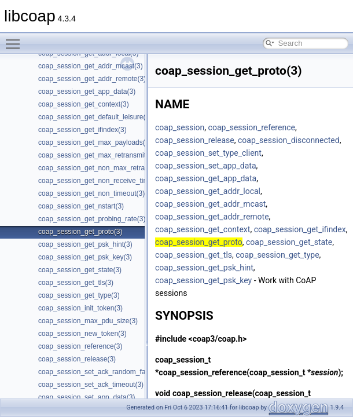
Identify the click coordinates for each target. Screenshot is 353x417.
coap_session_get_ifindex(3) (82, 130)
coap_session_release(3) (77, 359)
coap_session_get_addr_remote (212, 216)
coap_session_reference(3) (80, 346)
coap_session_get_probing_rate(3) (91, 219)
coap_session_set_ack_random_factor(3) (102, 372)
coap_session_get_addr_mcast (210, 204)
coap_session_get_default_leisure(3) (95, 117)
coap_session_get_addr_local (207, 191)
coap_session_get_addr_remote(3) (92, 79)
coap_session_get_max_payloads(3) (94, 142)
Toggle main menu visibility (15, 39)
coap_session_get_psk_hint (204, 267)
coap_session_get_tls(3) (75, 283)
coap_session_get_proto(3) (80, 232)
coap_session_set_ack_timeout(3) (91, 385)
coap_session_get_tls (193, 254)
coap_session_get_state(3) (80, 270)
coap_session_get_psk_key (203, 280)
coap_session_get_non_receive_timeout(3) (104, 181)
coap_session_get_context (202, 229)
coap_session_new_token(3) (82, 334)
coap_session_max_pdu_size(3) (88, 321)
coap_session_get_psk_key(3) (85, 257)
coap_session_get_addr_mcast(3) (90, 66)
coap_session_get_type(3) (79, 295)
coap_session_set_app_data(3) (86, 397)
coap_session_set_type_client (208, 153)
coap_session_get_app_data (205, 178)
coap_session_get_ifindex (300, 229)
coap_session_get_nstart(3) (81, 206)
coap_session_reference (251, 127)
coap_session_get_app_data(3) (86, 91)
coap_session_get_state (289, 242)
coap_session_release (194, 140)
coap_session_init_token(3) (80, 308)
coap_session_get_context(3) (83, 104)
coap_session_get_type (277, 254)
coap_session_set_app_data (205, 165)
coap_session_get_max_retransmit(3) (96, 155)
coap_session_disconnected (289, 140)
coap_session (179, 127)
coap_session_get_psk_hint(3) (85, 244)
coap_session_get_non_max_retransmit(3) (104, 168)
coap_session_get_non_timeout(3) (91, 193)
